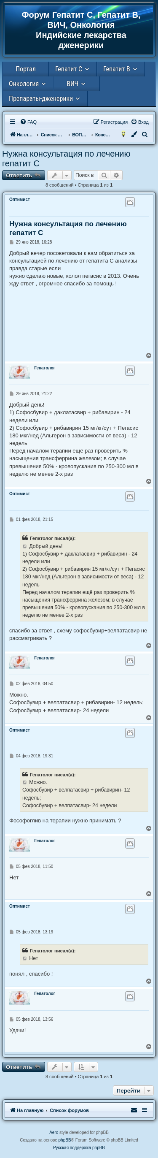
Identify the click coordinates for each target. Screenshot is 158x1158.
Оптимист (19, 199)
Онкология (24, 84)
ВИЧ (72, 84)
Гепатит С (68, 69)
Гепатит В (116, 69)
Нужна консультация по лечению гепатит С (66, 158)
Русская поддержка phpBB (79, 1147)
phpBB (65, 1140)
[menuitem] (28, 122)
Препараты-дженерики (41, 99)
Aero (53, 1132)
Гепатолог (44, 368)
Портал (26, 69)
